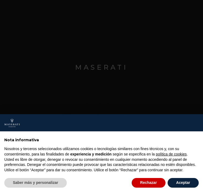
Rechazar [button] (148, 182)
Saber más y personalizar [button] (35, 182)
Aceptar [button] (183, 182)
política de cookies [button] (171, 154)
